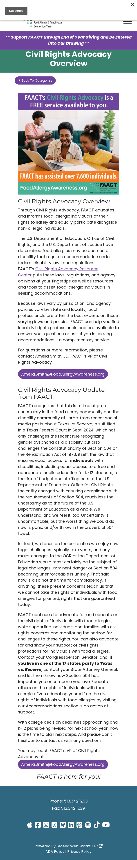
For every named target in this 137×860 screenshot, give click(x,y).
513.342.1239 (73, 808)
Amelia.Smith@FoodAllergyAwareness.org (63, 374)
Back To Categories (35, 80)
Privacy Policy (79, 851)
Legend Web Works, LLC (79, 846)
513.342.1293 (76, 801)
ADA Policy (54, 851)
